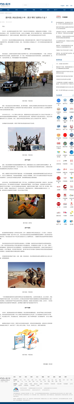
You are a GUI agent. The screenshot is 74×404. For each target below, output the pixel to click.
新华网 (71, 224)
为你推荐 (59, 95)
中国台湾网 (59, 383)
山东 (67, 379)
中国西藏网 (65, 383)
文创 (72, 9)
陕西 (52, 381)
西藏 (49, 381)
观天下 (55, 9)
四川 (37, 381)
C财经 (25, 9)
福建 (60, 379)
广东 (22, 381)
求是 (71, 164)
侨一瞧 (71, 120)
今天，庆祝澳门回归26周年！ (62, 63)
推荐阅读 (59, 60)
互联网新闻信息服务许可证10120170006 (35, 388)
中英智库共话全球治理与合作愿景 (63, 79)
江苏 (52, 379)
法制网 (58, 189)
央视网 (41, 383)
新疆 (56, 381)
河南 (71, 379)
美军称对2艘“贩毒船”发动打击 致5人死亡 (65, 87)
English (62, 5)
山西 (32, 379)
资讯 (16, 9)
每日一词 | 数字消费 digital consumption (65, 90)
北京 (21, 379)
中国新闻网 (26, 385)
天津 (24, 379)
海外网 (71, 181)
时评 (20, 376)
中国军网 (65, 164)
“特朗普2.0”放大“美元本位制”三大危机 (64, 50)
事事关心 (58, 129)
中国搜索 (65, 181)
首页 (1, 9)
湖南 (18, 381)
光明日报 (58, 164)
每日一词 (65, 129)
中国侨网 (58, 172)
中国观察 (65, 17)
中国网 (65, 215)
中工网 (58, 198)
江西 (64, 379)
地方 (64, 9)
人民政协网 (32, 385)
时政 (8, 9)
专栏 (41, 9)
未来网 (71, 215)
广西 (26, 381)
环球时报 (65, 138)
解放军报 (65, 146)
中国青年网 (46, 383)
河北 (28, 379)
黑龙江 (44, 379)
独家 (60, 376)
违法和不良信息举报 (23, 388)
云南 (45, 381)
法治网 (38, 385)
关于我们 (2, 381)
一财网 (65, 224)
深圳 (60, 381)
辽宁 (36, 379)
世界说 (65, 112)
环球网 (65, 189)
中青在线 (71, 189)
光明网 (65, 207)
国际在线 (58, 215)
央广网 (58, 207)
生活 (37, 376)
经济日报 (71, 155)
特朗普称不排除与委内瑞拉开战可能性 (64, 76)
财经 (31, 376)
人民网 (71, 207)
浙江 (56, 379)
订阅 (71, 5)
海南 (30, 381)
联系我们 (6, 381)
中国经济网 (53, 383)
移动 (67, 5)
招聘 (66, 376)
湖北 (14, 381)
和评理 (71, 103)
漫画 (48, 9)
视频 (34, 9)
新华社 (58, 120)
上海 (48, 379)
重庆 (33, 381)
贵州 (41, 381)
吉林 (40, 379)
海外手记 (65, 103)
